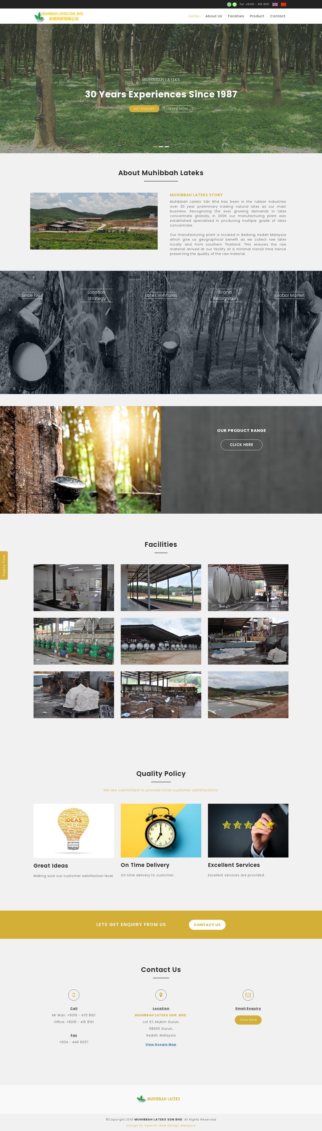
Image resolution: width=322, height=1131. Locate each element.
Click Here (241, 444)
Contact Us (207, 924)
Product (257, 16)
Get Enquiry (144, 109)
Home (194, 16)
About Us (213, 16)
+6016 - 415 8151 (257, 4)
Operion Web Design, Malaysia (170, 1125)
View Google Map (161, 1044)
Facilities (236, 16)
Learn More (178, 109)
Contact (278, 16)
